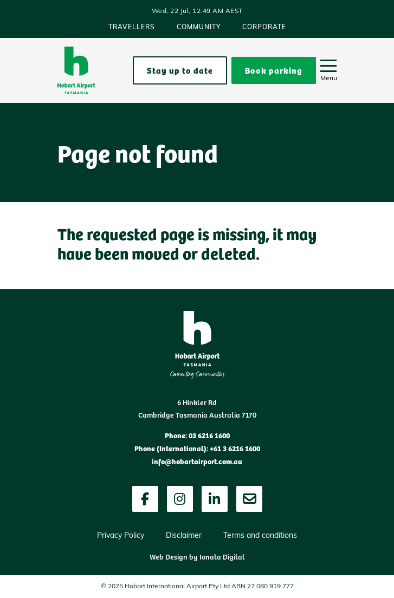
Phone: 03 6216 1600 (197, 435)
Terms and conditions (260, 536)
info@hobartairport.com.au (197, 461)
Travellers (131, 27)
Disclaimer (184, 536)
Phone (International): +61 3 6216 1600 (197, 448)
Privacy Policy (120, 536)
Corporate (264, 27)
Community (199, 27)
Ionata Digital (222, 556)
